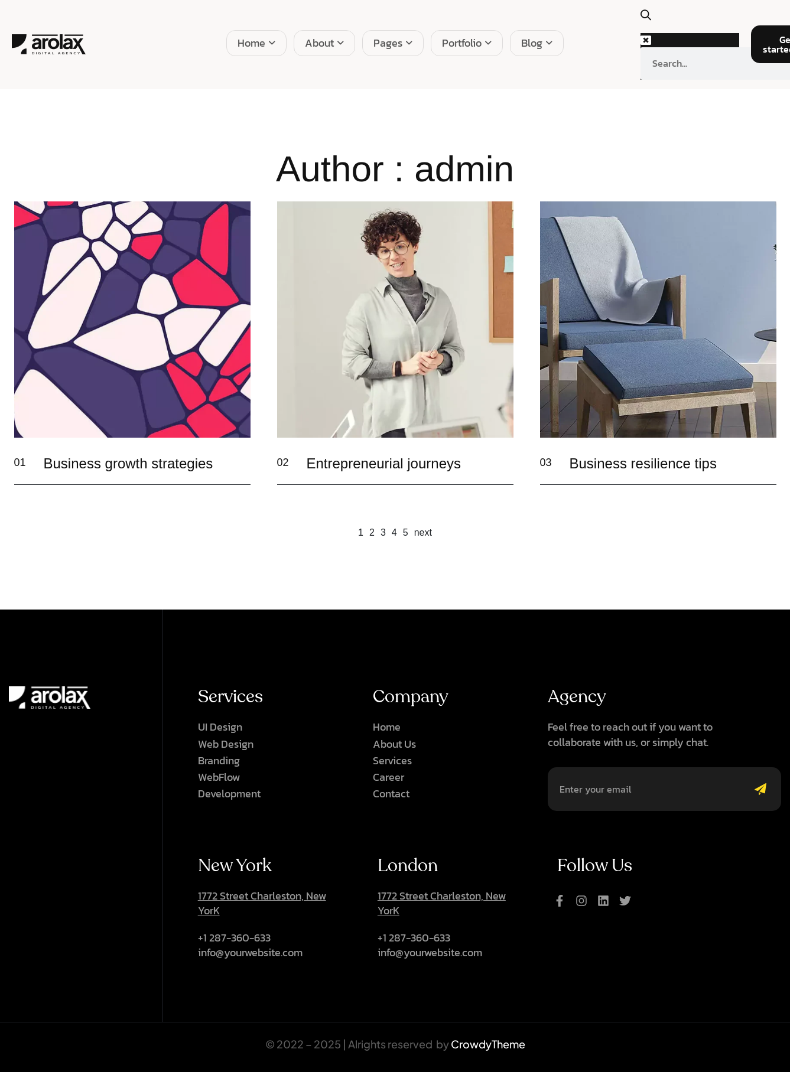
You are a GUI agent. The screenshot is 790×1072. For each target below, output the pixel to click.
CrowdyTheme (488, 1044)
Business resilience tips (643, 463)
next (423, 532)
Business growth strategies (128, 463)
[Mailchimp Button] (763, 789)
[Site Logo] (49, 44)
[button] (652, 21)
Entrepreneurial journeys (384, 463)
